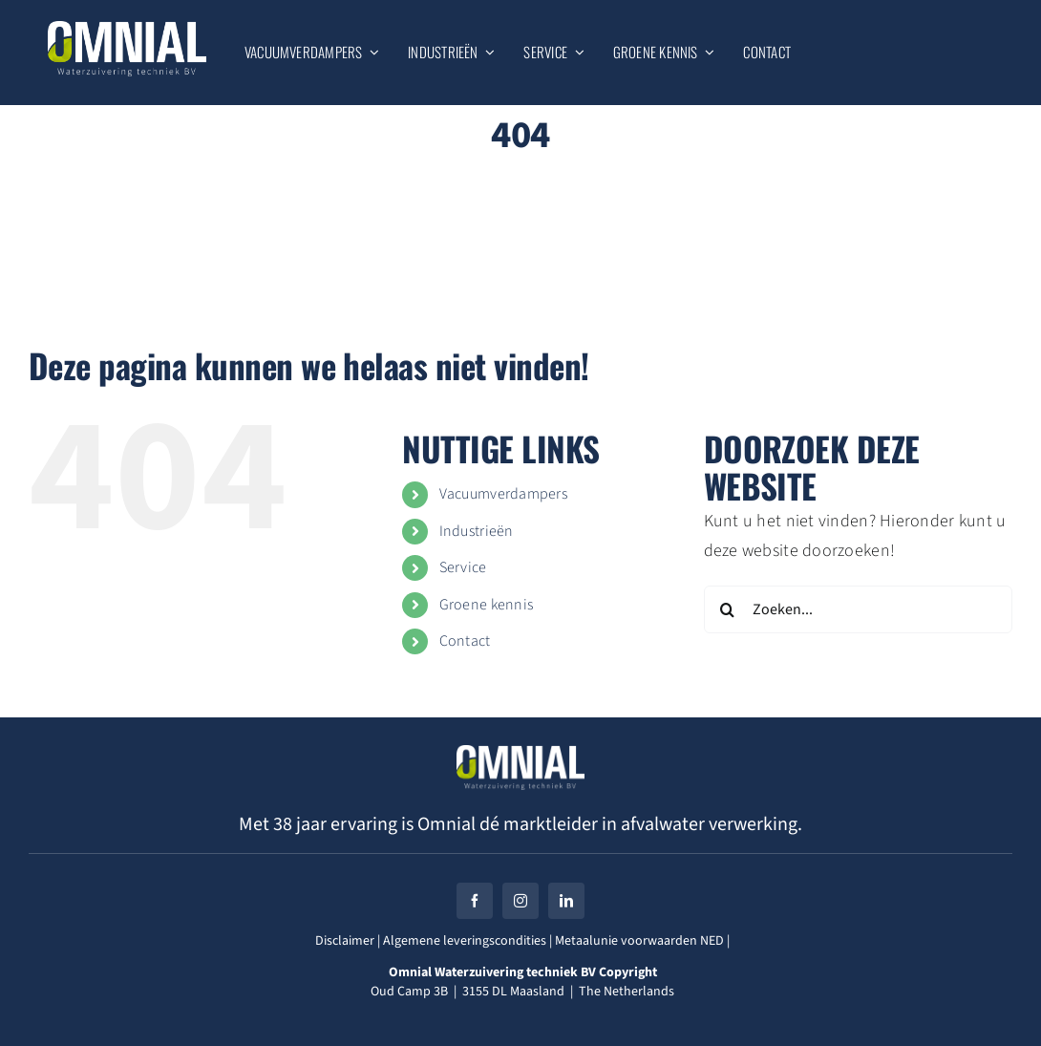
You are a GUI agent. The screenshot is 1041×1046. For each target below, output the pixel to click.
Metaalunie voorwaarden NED (639, 940)
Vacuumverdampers (503, 493)
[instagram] (520, 901)
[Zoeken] (728, 609)
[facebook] (475, 901)
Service (463, 567)
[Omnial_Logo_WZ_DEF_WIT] (127, 29)
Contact (465, 640)
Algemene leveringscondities (463, 940)
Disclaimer (344, 940)
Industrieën (476, 531)
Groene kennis (486, 604)
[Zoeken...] (858, 609)
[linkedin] (566, 901)
